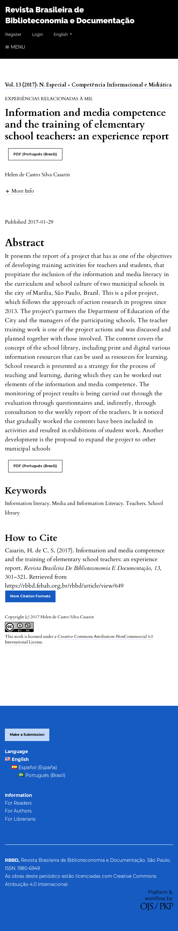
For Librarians (20, 819)
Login (37, 34)
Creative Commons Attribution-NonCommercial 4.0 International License (79, 639)
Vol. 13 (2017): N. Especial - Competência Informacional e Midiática (88, 84)
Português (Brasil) (45, 775)
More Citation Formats (30, 596)
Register (13, 34)
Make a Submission (27, 735)
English (65, 34)
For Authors (18, 810)
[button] (19, 191)
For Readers (18, 803)
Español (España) (38, 767)
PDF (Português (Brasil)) (35, 154)
